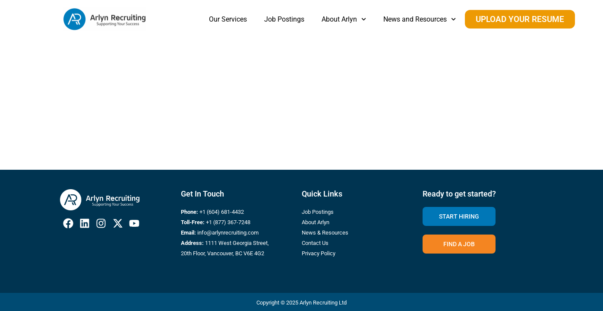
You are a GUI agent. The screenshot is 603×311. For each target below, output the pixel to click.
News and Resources (419, 19)
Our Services (228, 19)
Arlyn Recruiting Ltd (323, 302)
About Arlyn (344, 19)
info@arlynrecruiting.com (228, 232)
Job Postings (284, 19)
